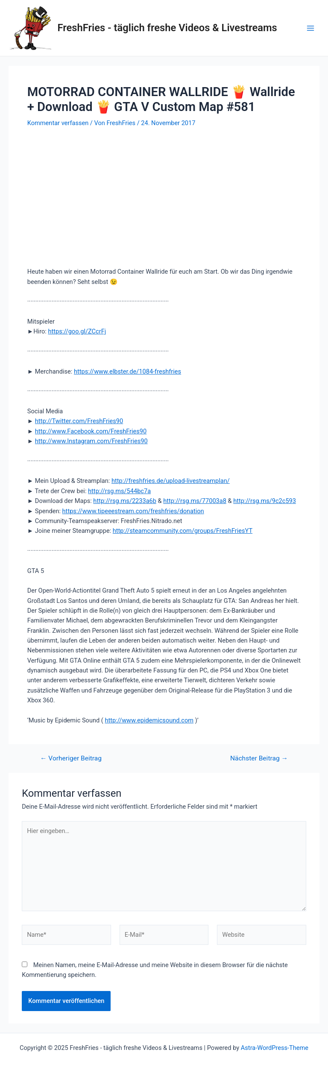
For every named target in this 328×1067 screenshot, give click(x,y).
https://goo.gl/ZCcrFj (77, 331)
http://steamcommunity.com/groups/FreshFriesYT (182, 531)
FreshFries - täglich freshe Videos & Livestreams (167, 28)
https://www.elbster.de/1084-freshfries (127, 371)
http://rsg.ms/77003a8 (194, 501)
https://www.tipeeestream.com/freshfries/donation (133, 511)
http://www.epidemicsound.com (149, 720)
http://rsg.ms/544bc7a (119, 491)
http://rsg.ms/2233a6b (124, 501)
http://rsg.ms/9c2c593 (264, 501)
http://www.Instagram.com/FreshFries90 (91, 441)
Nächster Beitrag (259, 758)
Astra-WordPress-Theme (274, 1048)
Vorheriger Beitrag (71, 758)
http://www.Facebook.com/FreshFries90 (90, 431)
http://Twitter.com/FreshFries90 (79, 421)
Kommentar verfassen (57, 123)
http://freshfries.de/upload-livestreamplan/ (170, 481)
